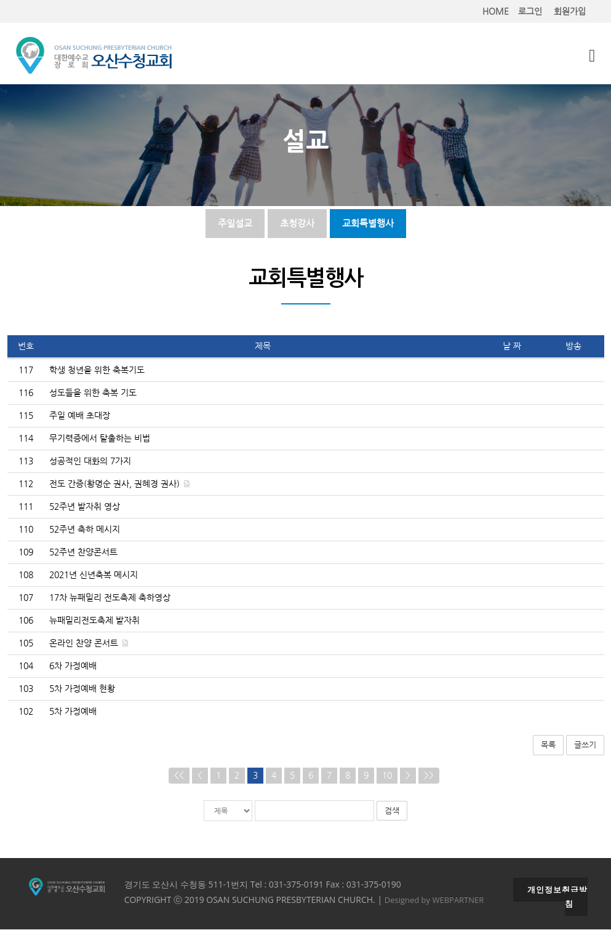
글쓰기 (585, 745)
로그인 (530, 11)
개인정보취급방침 (557, 897)
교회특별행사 (368, 223)
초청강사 (297, 223)
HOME (495, 11)
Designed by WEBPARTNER (434, 900)
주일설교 (235, 223)
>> (429, 776)
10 (387, 776)
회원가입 (570, 11)
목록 (548, 745)
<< (179, 776)
